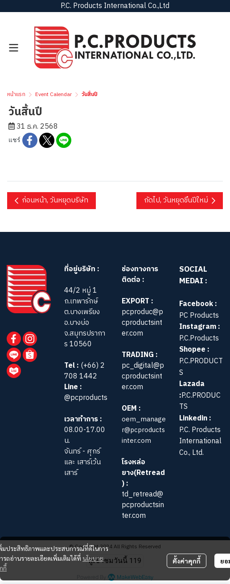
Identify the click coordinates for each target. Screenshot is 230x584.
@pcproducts (85, 398)
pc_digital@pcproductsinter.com (143, 376)
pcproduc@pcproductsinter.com (142, 323)
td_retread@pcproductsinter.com (143, 505)
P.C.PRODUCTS (201, 367)
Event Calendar (53, 94)
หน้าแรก (16, 94)
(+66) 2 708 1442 (84, 371)
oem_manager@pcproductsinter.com (144, 430)
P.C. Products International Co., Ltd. (200, 441)
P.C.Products (199, 338)
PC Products (199, 316)
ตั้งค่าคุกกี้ (186, 561)
